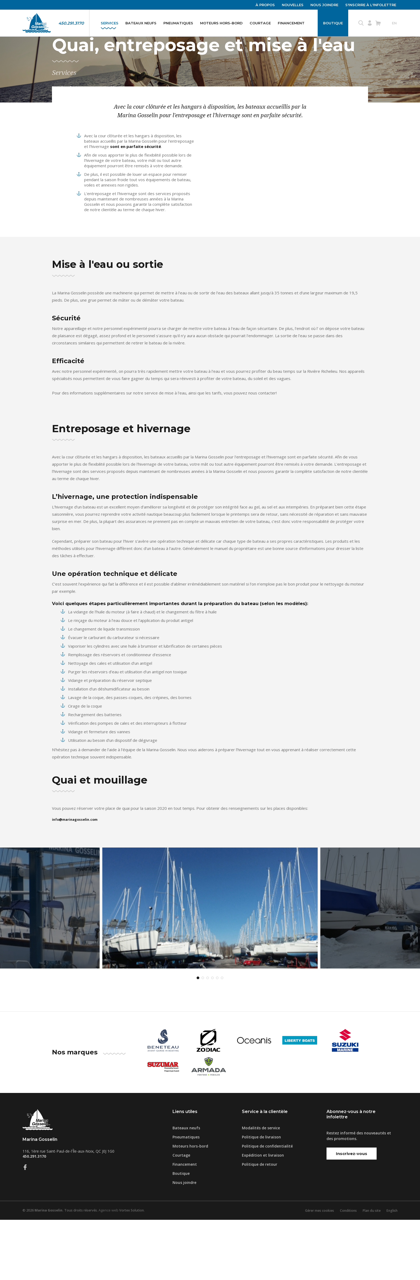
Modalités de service (261, 1188)
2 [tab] (202, 1038)
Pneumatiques (178, 23)
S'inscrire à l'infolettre (370, 5)
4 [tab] (212, 1038)
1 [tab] (198, 1038)
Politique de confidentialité (267, 1206)
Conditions (344, 1270)
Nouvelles (292, 5)
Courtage (260, 23)
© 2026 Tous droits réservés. (61, 1270)
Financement (291, 23)
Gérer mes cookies (313, 1270)
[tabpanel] (210, 945)
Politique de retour (259, 1224)
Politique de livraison (261, 1197)
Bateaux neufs (140, 23)
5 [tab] (217, 1038)
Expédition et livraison (263, 1215)
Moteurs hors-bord (221, 23)
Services (109, 23)
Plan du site (369, 1270)
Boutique (333, 23)
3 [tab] (207, 1038)
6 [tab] (222, 1038)
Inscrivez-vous (351, 1214)
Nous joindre (324, 5)
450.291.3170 (71, 23)
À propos (265, 5)
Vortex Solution (136, 1270)
